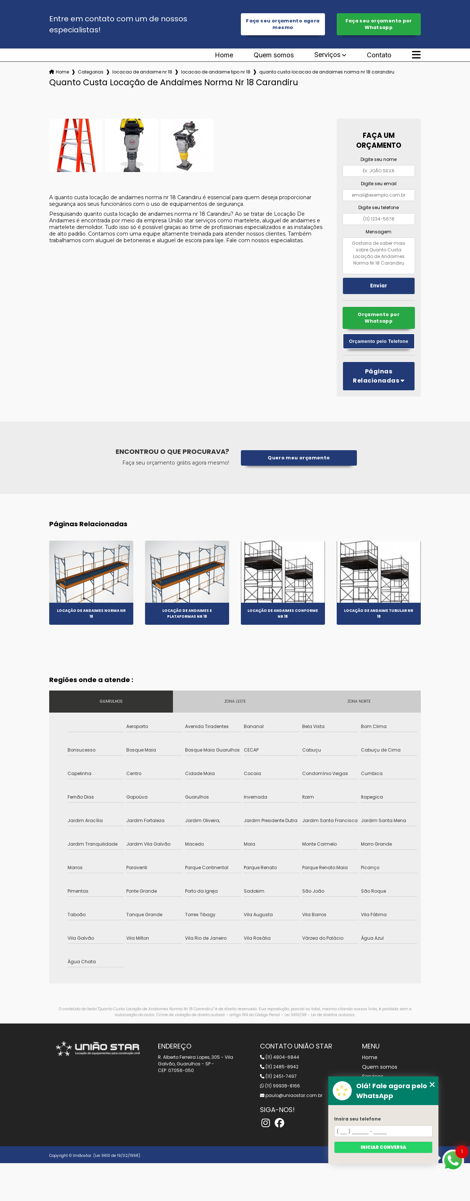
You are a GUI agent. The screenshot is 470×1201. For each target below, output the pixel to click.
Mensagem (378, 232)
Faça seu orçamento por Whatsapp (379, 24)
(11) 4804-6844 (279, 1057)
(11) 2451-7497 (278, 1076)
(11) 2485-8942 (279, 1067)
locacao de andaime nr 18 (142, 72)
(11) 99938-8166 (280, 1086)
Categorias (91, 72)
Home (224, 55)
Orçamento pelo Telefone (378, 341)
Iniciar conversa (383, 1147)
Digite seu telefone (378, 207)
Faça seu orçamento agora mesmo (282, 24)
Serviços (327, 54)
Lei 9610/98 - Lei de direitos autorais (320, 1015)
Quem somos (274, 55)
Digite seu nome (379, 159)
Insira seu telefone (357, 1119)
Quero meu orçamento (299, 458)
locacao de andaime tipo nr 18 (215, 72)
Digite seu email (379, 183)
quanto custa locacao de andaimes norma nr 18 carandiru (326, 72)
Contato (379, 55)
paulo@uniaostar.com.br (291, 1095)
